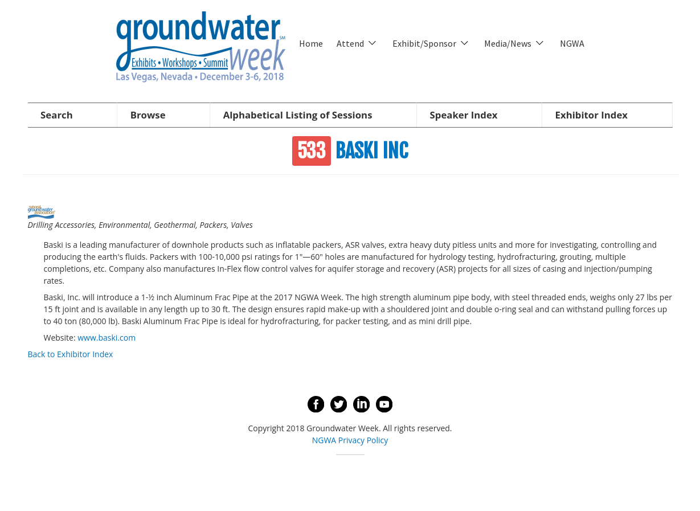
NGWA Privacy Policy (350, 440)
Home (311, 43)
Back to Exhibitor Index (70, 354)
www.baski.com (106, 337)
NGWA (572, 43)
